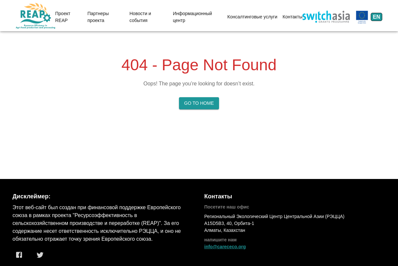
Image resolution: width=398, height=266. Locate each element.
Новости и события (140, 17)
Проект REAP (62, 17)
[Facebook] (19, 254)
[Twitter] (40, 254)
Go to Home (199, 103)
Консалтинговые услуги (252, 16)
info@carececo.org (225, 246)
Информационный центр (192, 17)
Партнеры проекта (98, 17)
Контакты (292, 16)
